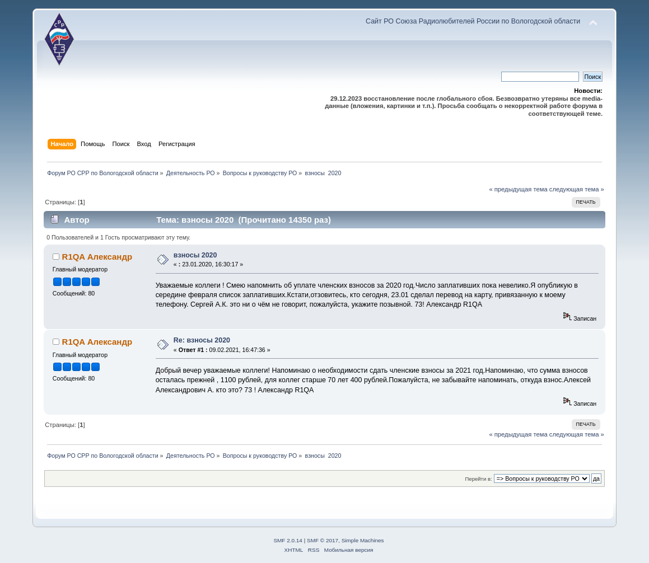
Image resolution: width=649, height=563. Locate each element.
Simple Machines (363, 540)
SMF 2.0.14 (287, 540)
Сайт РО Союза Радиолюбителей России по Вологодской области (473, 21)
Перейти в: (478, 479)
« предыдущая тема (518, 189)
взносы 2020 (195, 255)
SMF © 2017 (322, 540)
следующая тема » (576, 189)
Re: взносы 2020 (202, 340)
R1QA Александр (97, 256)
